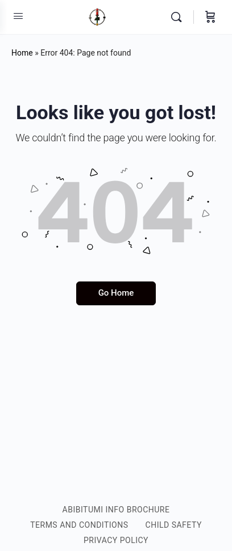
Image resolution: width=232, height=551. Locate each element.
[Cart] (210, 17)
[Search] (179, 17)
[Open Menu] (18, 15)
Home (22, 52)
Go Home (116, 293)
